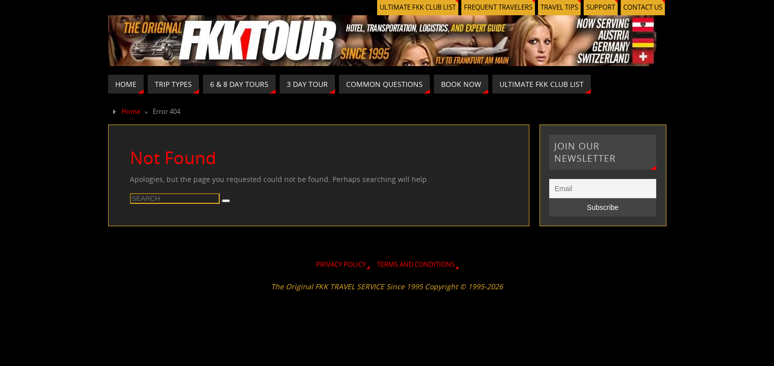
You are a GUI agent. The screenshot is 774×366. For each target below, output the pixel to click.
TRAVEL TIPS (559, 7)
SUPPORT (600, 7)
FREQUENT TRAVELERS (498, 7)
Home (130, 111)
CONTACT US (642, 7)
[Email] (603, 188)
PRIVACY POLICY (341, 264)
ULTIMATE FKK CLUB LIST (418, 7)
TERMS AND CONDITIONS (416, 264)
